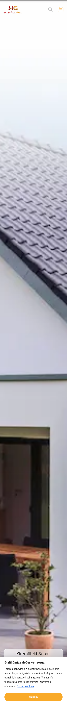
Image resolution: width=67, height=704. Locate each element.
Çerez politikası (25, 686)
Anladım (33, 696)
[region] (33, 680)
